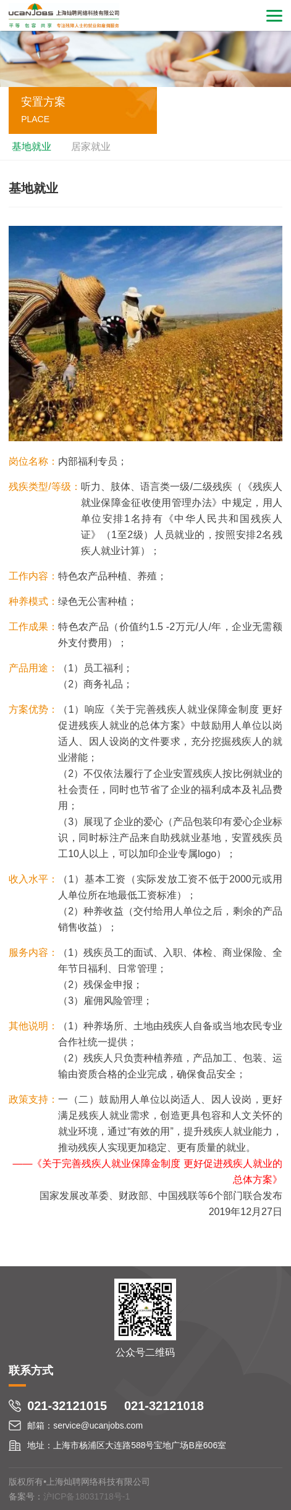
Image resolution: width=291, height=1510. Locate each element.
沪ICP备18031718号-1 (86, 1496)
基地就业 (31, 146)
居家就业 (91, 146)
